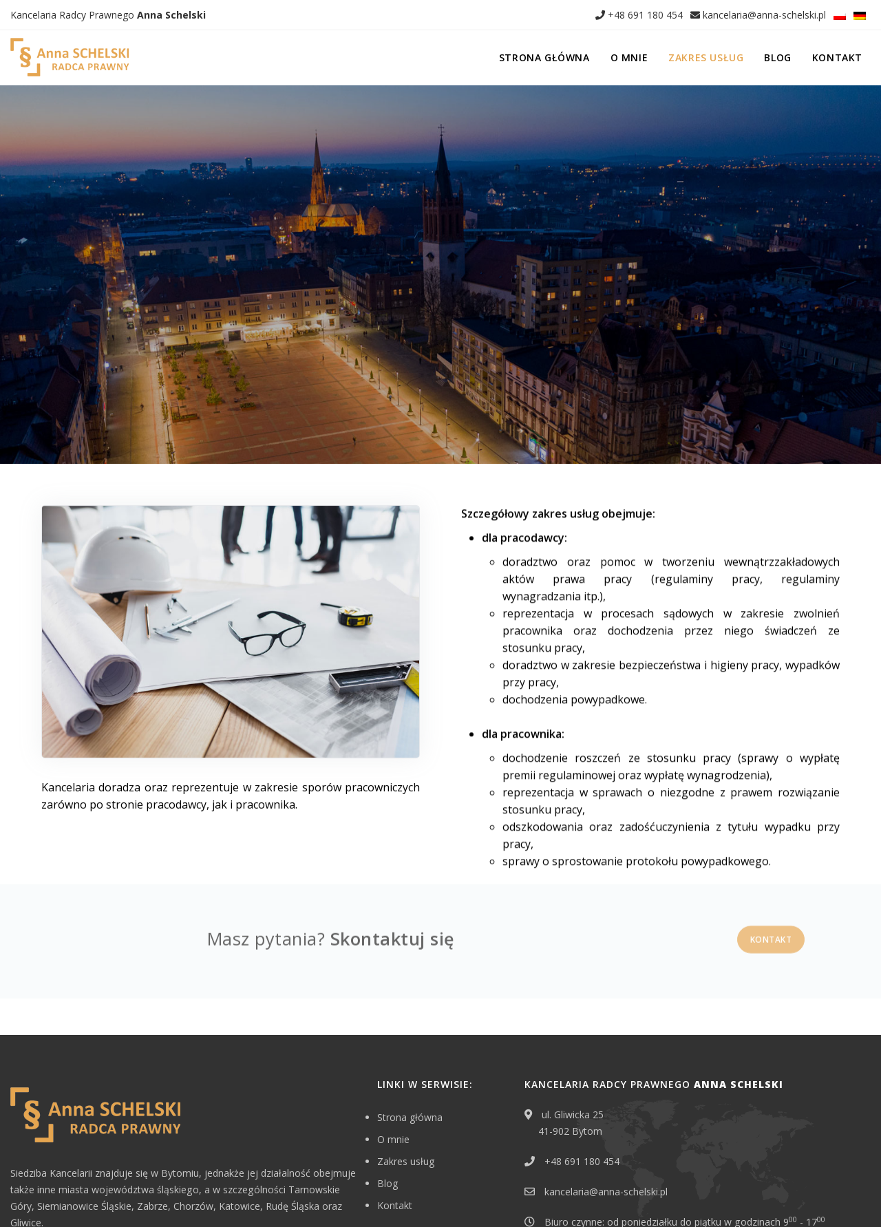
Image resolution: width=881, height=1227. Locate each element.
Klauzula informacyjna (233, 1195)
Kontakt (837, 57)
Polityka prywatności (136, 1195)
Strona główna (544, 57)
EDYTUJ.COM (797, 1195)
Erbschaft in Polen (48, 1195)
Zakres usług (705, 57)
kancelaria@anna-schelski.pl (758, 14)
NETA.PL (854, 1195)
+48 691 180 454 (639, 14)
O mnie (629, 57)
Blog (777, 57)
